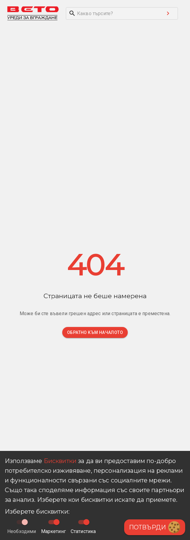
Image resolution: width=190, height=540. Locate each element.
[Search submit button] (168, 13)
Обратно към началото (95, 332)
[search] (112, 13)
